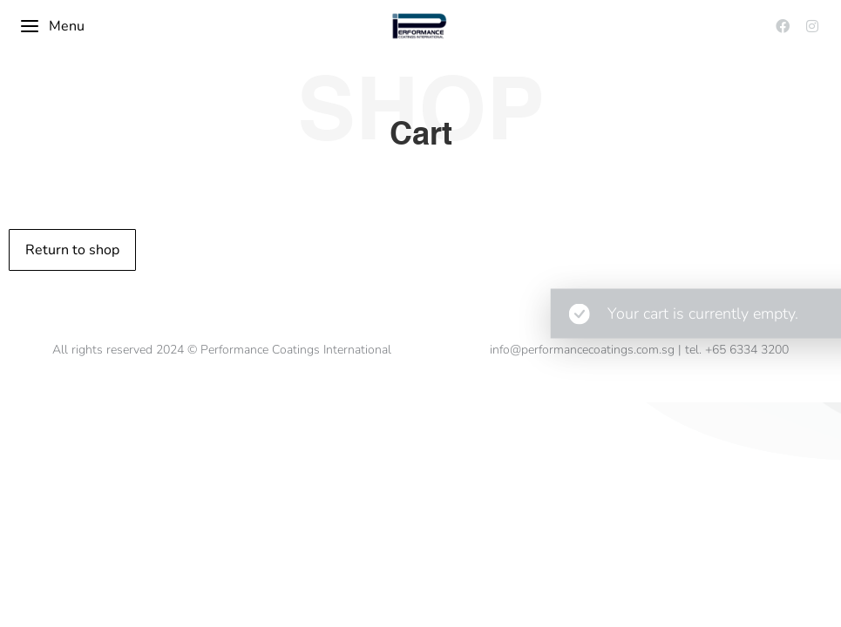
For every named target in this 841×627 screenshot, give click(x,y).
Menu (52, 26)
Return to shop (72, 250)
